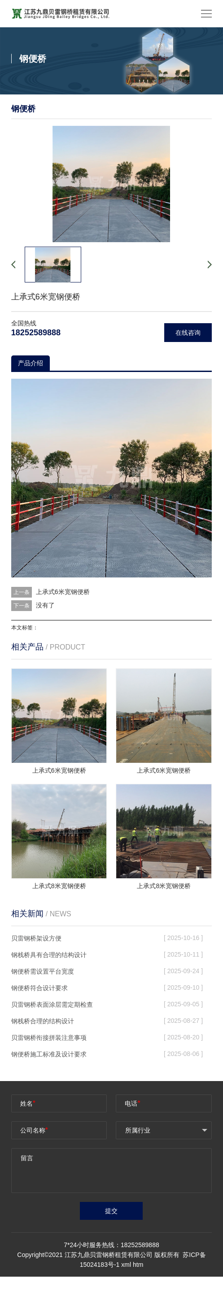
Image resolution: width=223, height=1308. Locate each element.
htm (138, 1264)
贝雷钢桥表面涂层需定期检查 (52, 1004)
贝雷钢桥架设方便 (36, 938)
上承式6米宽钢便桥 (63, 591)
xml (126, 1264)
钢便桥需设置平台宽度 (42, 971)
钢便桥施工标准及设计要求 (49, 1054)
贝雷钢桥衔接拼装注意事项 (49, 1037)
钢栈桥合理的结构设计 (42, 1021)
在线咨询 (188, 332)
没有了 (45, 605)
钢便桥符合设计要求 (39, 988)
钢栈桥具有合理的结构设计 (49, 954)
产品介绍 (30, 363)
